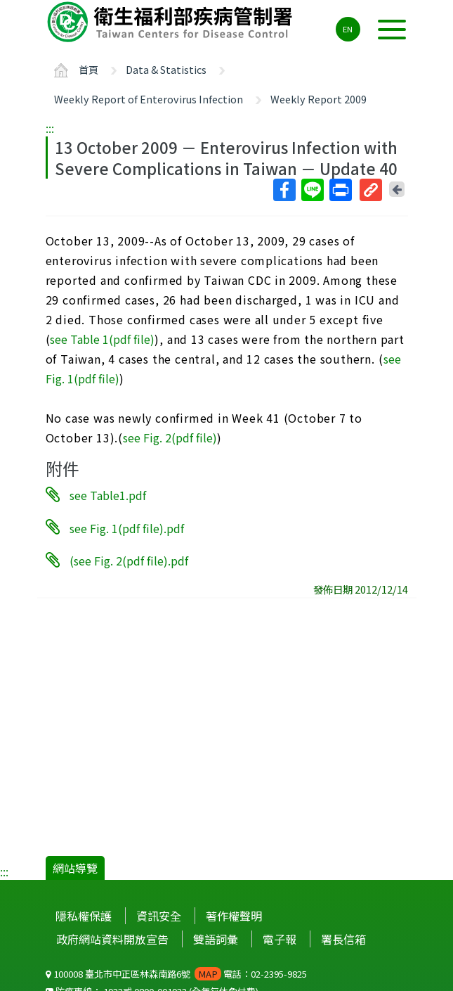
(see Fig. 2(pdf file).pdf (129, 560)
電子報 (279, 939)
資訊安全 (158, 915)
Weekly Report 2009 (318, 98)
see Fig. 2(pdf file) (170, 437)
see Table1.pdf (108, 495)
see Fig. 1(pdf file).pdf (127, 527)
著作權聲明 (234, 915)
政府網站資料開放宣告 (112, 939)
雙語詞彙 (215, 939)
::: (50, 128)
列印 (340, 190)
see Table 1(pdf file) (102, 339)
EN (348, 28)
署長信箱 (343, 939)
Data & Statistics (166, 69)
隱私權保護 (83, 915)
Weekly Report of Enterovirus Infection (148, 98)
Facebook (284, 190)
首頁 (88, 69)
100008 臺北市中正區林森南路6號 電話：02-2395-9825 (176, 973)
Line (312, 190)
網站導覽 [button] (75, 867)
